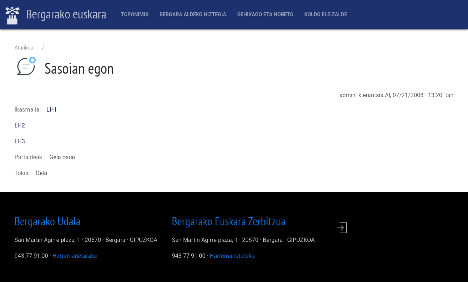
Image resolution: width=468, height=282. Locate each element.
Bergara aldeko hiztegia (192, 14)
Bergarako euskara (55, 14)
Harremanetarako (74, 255)
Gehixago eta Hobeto (265, 14)
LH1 (52, 109)
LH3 (19, 141)
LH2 (19, 125)
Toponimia (135, 14)
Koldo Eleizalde (325, 14)
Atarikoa (23, 48)
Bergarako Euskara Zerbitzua (229, 221)
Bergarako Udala (47, 221)
